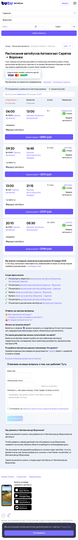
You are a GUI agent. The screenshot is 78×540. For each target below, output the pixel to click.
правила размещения (60, 409)
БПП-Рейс (68, 148)
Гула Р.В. (68, 222)
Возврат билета (7, 477)
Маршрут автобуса (15, 130)
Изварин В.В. (67, 111)
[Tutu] (7, 3)
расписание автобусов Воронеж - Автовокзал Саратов (35, 280)
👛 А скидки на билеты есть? (18, 320)
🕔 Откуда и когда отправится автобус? (23, 317)
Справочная (21, 477)
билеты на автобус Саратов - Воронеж (34, 292)
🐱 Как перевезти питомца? (18, 314)
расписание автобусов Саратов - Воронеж (41, 285)
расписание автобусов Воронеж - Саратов (41, 288)
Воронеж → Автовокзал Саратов (57, 82)
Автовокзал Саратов (52, 303)
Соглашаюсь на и (38, 409)
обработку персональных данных (36, 409)
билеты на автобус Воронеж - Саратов (34, 295)
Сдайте (52, 351)
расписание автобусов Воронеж (36, 299)
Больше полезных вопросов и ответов (23, 358)
